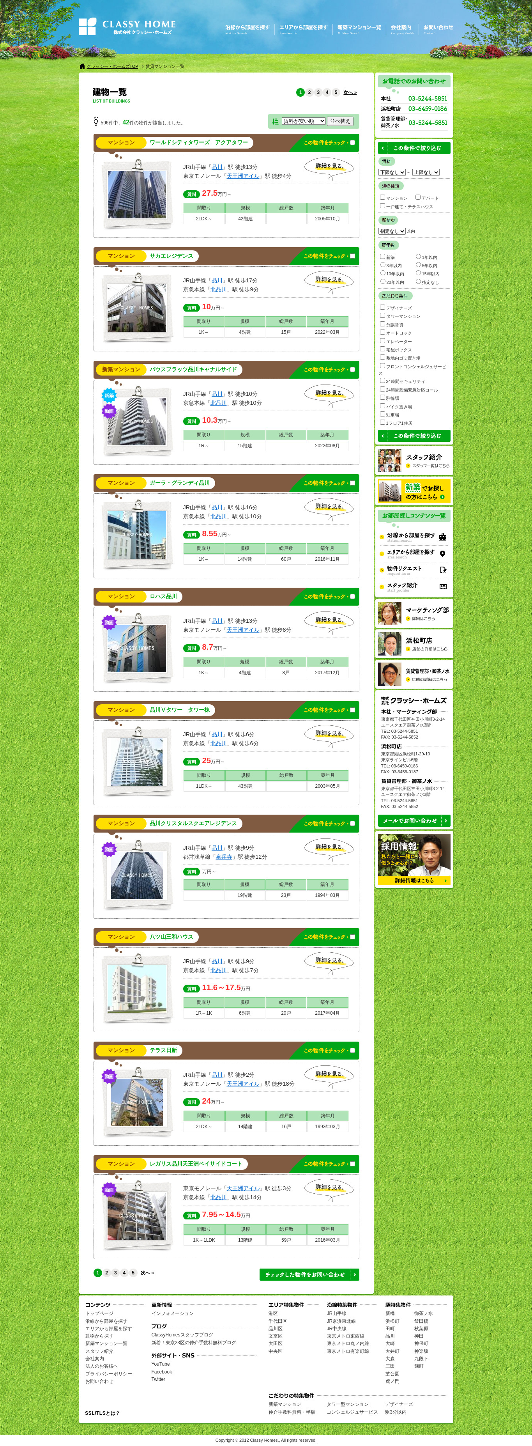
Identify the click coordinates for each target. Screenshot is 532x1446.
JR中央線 (337, 1328)
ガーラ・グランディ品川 (180, 483)
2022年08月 (327, 445)
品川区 (276, 1328)
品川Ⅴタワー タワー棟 (180, 710)
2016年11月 (327, 559)
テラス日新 (163, 1050)
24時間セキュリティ (402, 381)
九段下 (421, 1358)
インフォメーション (173, 1313)
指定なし (427, 282)
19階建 (245, 895)
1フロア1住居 (396, 422)
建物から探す (99, 1336)
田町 (390, 1328)
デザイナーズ (396, 307)
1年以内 (426, 257)
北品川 (218, 289)
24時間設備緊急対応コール (409, 389)
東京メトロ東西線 (345, 1336)
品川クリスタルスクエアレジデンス (193, 823)
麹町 (419, 1366)
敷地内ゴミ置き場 (400, 357)
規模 (245, 208)
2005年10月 (327, 219)
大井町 (392, 1351)
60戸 (286, 559)
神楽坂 (421, 1351)
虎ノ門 (392, 1381)
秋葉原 (421, 1328)
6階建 (245, 1013)
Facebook (162, 1372)
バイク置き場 (396, 406)
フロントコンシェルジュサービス (412, 369)
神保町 (421, 1343)
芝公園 (392, 1374)
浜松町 (392, 1321)
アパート (427, 197)
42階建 (245, 219)
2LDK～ (204, 219)
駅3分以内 (396, 1412)
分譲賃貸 (391, 324)
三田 (390, 1366)
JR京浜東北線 (341, 1321)
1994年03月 (327, 895)
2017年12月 (327, 672)
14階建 (245, 559)
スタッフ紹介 (99, 1351)
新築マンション (285, 1404)
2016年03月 (327, 1240)
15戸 (286, 332)
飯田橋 (421, 1321)
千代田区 (278, 1321)
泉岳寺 (224, 857)
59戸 (286, 1240)
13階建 (245, 1240)
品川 (217, 167)
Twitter (158, 1379)
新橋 (390, 1313)
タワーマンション (400, 316)
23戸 (286, 895)
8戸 (286, 672)
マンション (394, 197)
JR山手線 (337, 1313)
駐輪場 (389, 397)
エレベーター (396, 341)
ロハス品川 (163, 596)
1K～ (204, 332)
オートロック (396, 332)
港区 (273, 1313)
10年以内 (392, 273)
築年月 (328, 208)
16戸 (286, 1126)
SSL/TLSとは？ (102, 1413)
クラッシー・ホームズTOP (112, 66)
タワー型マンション (348, 1404)
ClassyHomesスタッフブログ (182, 1335)
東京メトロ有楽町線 (348, 1351)
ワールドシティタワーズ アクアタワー (199, 142)
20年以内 (392, 282)
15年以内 (428, 273)
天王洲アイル (243, 176)
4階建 (245, 332)
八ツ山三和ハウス (171, 937)
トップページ (99, 1313)
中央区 (276, 1351)
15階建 (245, 445)
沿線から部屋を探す (106, 1321)
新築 (387, 257)
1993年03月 (327, 1126)
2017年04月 (327, 1013)
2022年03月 (327, 332)
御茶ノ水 (423, 1313)
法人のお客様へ (101, 1366)
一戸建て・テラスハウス (406, 206)
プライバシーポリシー (108, 1374)
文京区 (276, 1336)
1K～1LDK (204, 1240)
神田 (419, 1336)
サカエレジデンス (171, 256)
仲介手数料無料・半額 (292, 1412)
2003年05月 (327, 786)
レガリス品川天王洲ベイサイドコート (196, 1164)
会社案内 (94, 1358)
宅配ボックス (396, 349)
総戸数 (286, 208)
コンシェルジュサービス (352, 1412)
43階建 (245, 786)
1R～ (203, 445)
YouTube (161, 1364)
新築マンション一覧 (106, 1343)
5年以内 (426, 265)
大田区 (276, 1343)
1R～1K (204, 1013)
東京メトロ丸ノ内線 (348, 1343)
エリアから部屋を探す (108, 1328)
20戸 (286, 1013)
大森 (390, 1358)
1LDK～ (204, 786)
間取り (204, 208)
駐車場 (389, 414)
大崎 (390, 1343)
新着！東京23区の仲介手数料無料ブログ (194, 1342)
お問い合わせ (99, 1381)
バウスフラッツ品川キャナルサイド (193, 369)
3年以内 (391, 265)
